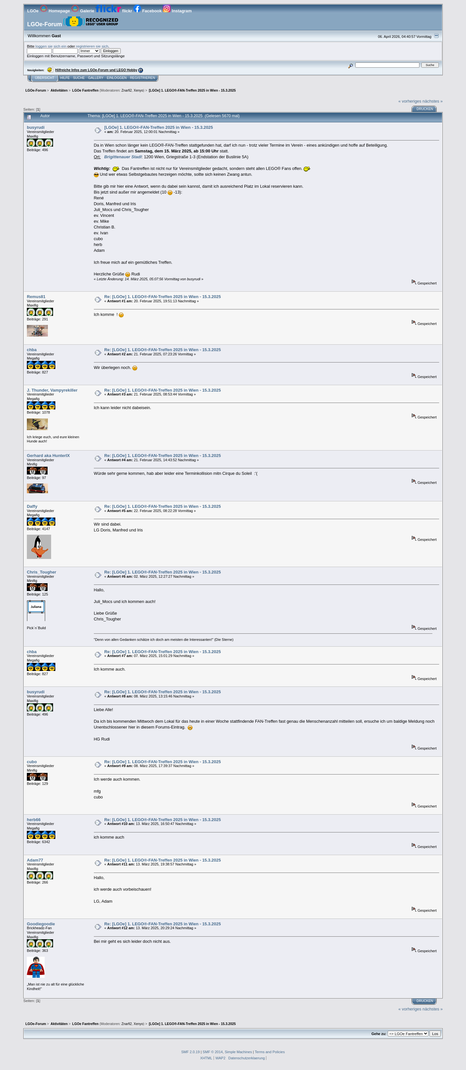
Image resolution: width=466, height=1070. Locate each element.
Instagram (177, 10)
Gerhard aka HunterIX (48, 455)
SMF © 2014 (213, 1052)
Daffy (32, 506)
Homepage (55, 10)
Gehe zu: (379, 1034)
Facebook (148, 10)
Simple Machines (238, 1052)
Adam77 (35, 860)
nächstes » (433, 101)
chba (32, 349)
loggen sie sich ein (51, 46)
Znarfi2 (126, 90)
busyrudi (36, 127)
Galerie (83, 10)
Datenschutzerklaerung (246, 1058)
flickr (114, 10)
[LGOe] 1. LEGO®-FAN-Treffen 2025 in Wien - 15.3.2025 (158, 127)
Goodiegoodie (41, 923)
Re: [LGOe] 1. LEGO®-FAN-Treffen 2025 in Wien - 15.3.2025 (162, 296)
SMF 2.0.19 (190, 1052)
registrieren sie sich (92, 46)
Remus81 (36, 296)
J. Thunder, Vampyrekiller (52, 390)
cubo (32, 761)
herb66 (33, 819)
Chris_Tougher (41, 572)
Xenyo (138, 90)
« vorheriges (409, 101)
